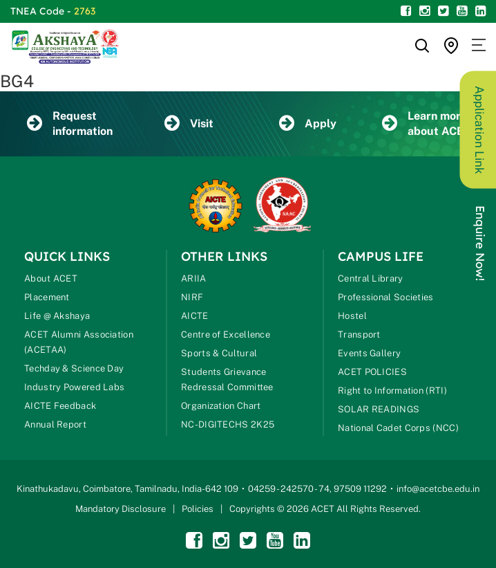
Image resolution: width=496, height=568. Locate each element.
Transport (359, 334)
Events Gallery (369, 353)
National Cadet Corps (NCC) (398, 428)
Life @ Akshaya (57, 316)
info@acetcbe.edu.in (438, 489)
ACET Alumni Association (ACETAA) (78, 342)
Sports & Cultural (219, 353)
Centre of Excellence (225, 334)
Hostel (352, 316)
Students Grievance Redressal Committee (227, 379)
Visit (188, 124)
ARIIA (194, 278)
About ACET (50, 278)
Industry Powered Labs (74, 387)
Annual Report (55, 424)
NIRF (192, 297)
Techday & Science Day (74, 368)
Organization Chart (220, 406)
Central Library (370, 278)
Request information (70, 123)
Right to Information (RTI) (392, 390)
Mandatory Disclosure (120, 509)
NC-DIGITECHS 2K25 (227, 424)
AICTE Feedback (60, 406)
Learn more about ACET (426, 123)
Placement (47, 297)
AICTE (195, 316)
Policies (197, 509)
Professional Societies (386, 297)
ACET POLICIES (372, 372)
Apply (307, 124)
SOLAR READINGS (378, 409)
